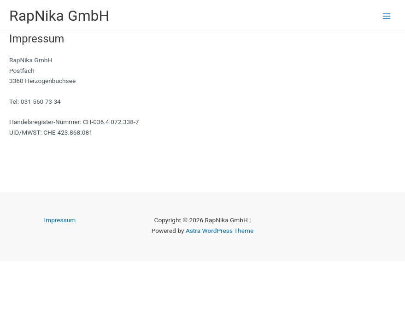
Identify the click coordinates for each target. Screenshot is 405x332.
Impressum (60, 220)
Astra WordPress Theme (219, 230)
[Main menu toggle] (386, 15)
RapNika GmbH (59, 15)
